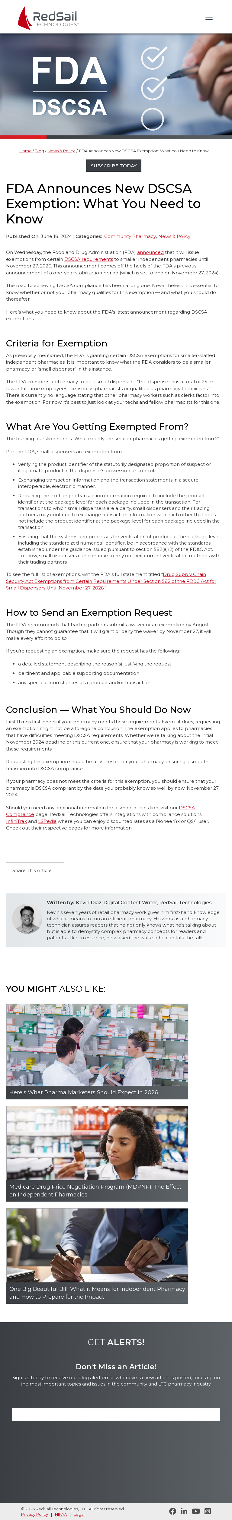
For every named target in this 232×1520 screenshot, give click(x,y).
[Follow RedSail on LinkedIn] (181, 1511)
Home (25, 150)
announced (150, 252)
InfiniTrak (16, 821)
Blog (39, 150)
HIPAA (61, 1514)
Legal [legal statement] (79, 1514)
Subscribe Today (114, 166)
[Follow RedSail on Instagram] (205, 1511)
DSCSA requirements (88, 259)
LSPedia (47, 821)
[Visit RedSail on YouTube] (193, 1511)
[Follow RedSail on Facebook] (170, 1511)
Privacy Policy (34, 1514)
